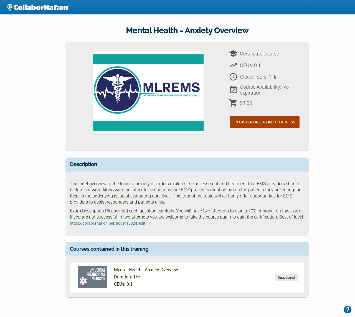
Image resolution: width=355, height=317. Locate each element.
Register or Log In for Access (264, 122)
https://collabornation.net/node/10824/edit (107, 223)
